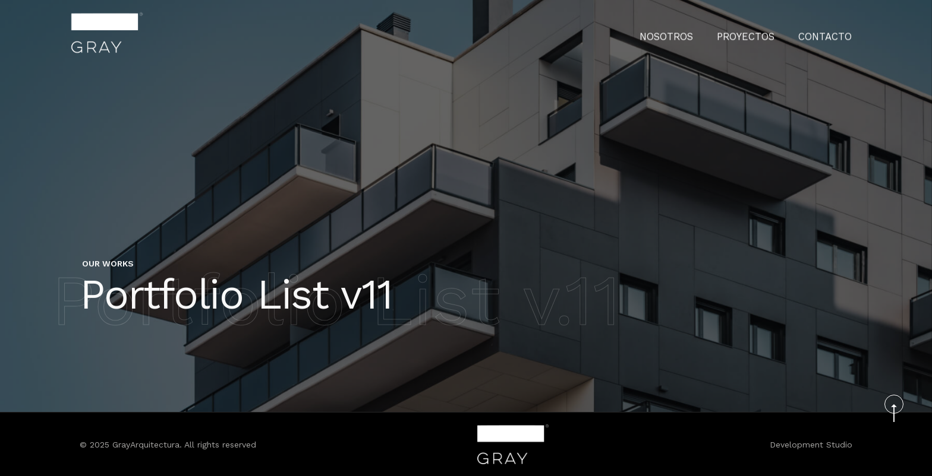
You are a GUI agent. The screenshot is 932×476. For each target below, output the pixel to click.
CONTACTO (829, 32)
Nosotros (687, 32)
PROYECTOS (758, 32)
